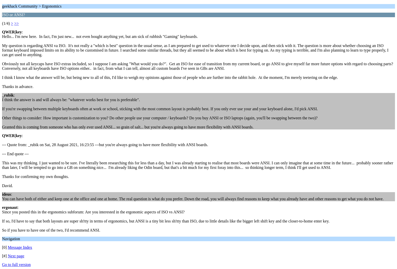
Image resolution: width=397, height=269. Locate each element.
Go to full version (16, 264)
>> (16, 23)
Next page (16, 256)
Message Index (20, 247)
